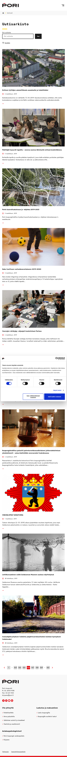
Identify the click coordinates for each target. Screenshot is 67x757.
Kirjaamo (5, 740)
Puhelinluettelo (7, 713)
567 (32, 667)
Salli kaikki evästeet (54, 396)
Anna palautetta (8, 716)
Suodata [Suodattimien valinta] (6, 43)
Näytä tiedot (57, 390)
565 (24, 667)
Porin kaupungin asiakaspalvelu (13, 736)
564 (19, 667)
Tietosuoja (5, 752)
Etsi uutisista (6, 32)
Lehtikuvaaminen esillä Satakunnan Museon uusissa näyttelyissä (28, 575)
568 (37, 667)
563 (15, 667)
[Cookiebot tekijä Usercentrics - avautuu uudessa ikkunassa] (57, 358)
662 (48, 667)
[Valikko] (63, 5)
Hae (38, 36)
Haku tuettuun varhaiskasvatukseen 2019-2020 (21, 269)
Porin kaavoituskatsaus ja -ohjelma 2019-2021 (20, 209)
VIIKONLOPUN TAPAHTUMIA (12, 515)
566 (28, 667)
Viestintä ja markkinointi (11, 724)
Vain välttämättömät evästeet (33, 396)
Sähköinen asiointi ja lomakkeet (13, 720)
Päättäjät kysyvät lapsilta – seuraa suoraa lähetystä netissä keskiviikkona (32, 150)
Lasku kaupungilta (43, 713)
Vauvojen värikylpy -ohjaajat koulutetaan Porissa (22, 331)
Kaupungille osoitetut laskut (46, 716)
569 (41, 667)
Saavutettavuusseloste (18, 752)
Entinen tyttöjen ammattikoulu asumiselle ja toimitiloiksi (25, 90)
